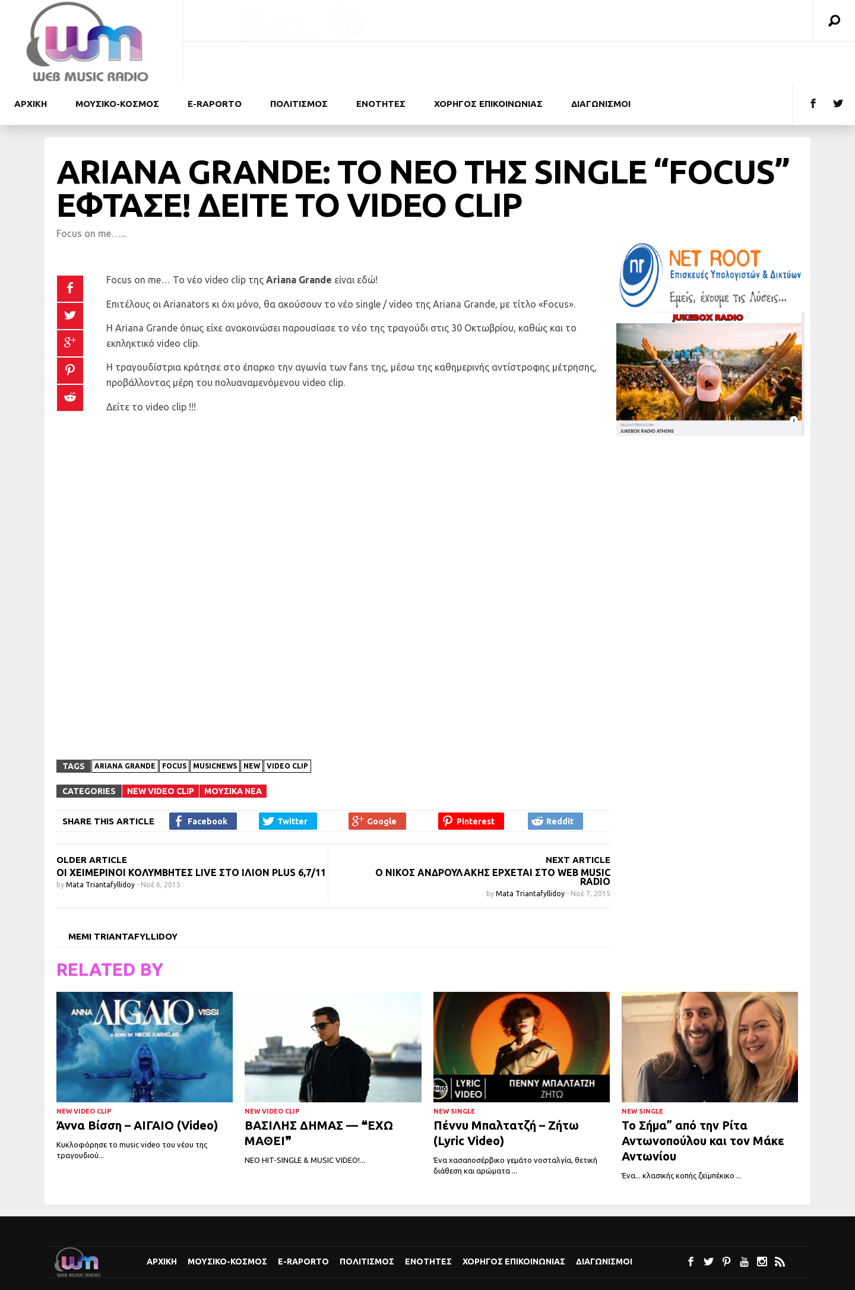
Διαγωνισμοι (783, 62)
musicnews (215, 724)
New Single (454, 1069)
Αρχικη (213, 62)
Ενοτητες (563, 62)
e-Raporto (397, 62)
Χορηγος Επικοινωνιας (671, 62)
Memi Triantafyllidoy (123, 895)
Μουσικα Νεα (233, 749)
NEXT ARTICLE (578, 818)
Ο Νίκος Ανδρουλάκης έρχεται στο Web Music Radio (492, 835)
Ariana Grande (125, 724)
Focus (174, 724)
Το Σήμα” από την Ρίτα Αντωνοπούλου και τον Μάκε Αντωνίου (703, 1099)
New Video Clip (160, 749)
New (251, 724)
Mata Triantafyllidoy (101, 843)
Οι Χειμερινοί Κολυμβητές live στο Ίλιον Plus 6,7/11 (191, 831)
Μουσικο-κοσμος (300, 62)
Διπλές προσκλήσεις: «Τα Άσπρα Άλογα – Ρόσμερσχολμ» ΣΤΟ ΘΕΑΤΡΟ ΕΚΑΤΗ (712, 34)
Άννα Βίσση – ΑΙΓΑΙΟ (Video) (137, 1083)
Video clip (287, 724)
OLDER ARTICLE (91, 818)
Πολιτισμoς (482, 62)
